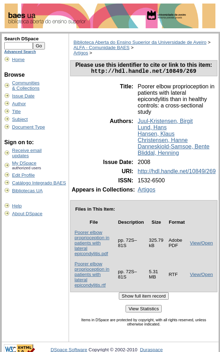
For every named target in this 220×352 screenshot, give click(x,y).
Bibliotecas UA (27, 190)
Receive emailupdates (27, 153)
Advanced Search (20, 51)
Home (18, 59)
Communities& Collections (26, 85)
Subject (20, 119)
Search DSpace (21, 38)
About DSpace (27, 213)
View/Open (201, 244)
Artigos (81, 52)
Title (16, 111)
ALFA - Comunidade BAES (102, 47)
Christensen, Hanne (162, 142)
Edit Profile (23, 175)
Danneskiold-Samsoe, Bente (173, 148)
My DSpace (24, 163)
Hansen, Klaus (156, 135)
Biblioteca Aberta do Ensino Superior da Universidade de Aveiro (140, 42)
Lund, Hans (152, 129)
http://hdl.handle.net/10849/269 (177, 173)
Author (19, 103)
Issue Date (23, 96)
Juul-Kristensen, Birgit (165, 122)
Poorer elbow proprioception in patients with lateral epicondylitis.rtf (92, 276)
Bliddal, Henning (158, 154)
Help (17, 206)
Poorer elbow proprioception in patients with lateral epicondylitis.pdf (92, 244)
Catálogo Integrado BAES (39, 183)
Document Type (28, 127)
